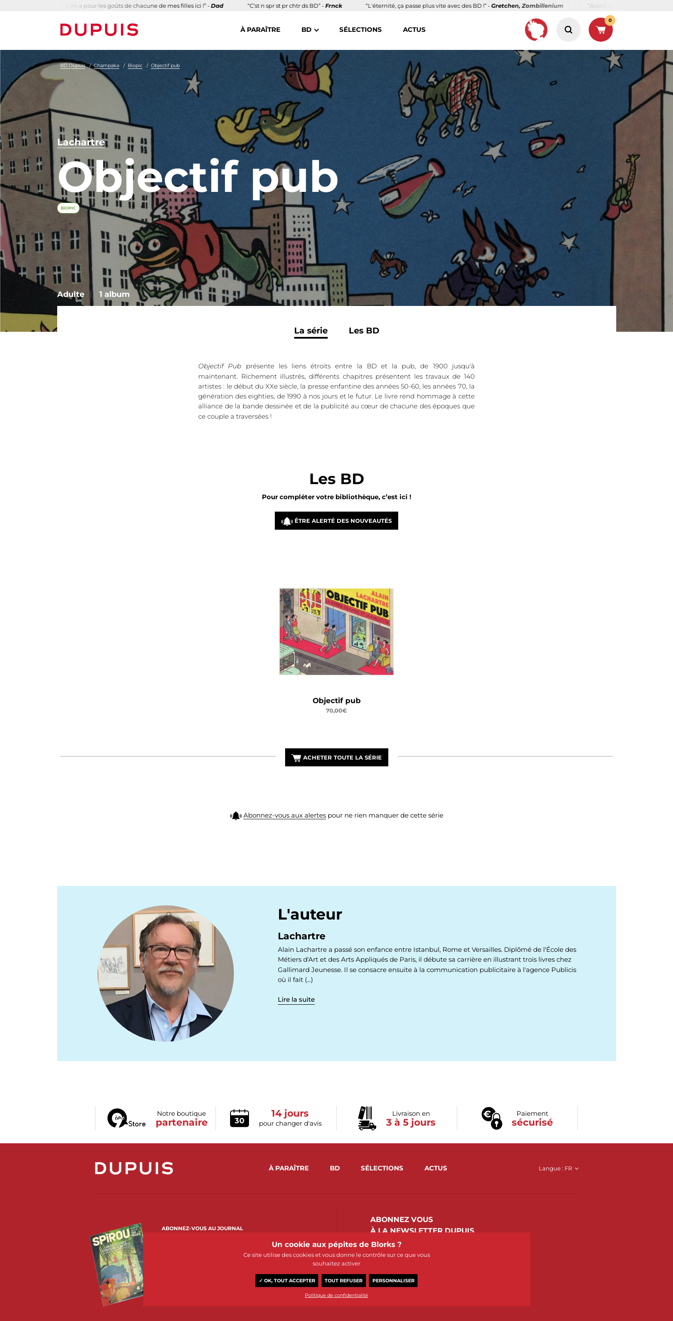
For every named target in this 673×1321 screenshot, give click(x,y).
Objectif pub (165, 65)
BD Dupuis (72, 65)
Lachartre (81, 142)
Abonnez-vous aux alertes (284, 834)
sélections (360, 29)
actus (414, 29)
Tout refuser (344, 1281)
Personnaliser (393, 1281)
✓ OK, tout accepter (287, 1281)
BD (306, 29)
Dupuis (101, 29)
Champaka (106, 65)
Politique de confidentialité (336, 1295)
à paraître (260, 29)
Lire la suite (296, 999)
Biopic (135, 65)
